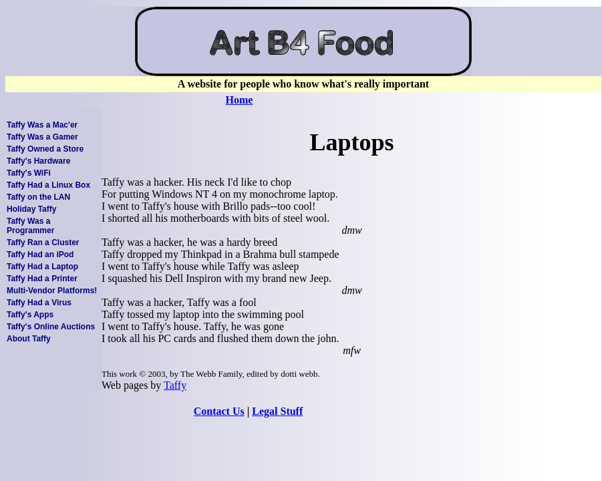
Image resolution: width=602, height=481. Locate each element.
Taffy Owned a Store (45, 149)
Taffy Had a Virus (39, 302)
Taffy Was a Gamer (42, 137)
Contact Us (219, 411)
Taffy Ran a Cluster (43, 242)
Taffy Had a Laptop (42, 266)
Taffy (175, 385)
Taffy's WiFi (29, 173)
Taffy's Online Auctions (51, 326)
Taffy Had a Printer (42, 278)
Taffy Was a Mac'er (42, 125)
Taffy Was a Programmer (30, 225)
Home (239, 100)
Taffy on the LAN (38, 197)
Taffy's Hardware (38, 161)
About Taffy (29, 338)
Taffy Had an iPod (40, 254)
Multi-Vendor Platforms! (52, 290)
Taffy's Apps (30, 314)
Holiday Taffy (31, 209)
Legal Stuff (277, 411)
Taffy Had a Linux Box (48, 185)
